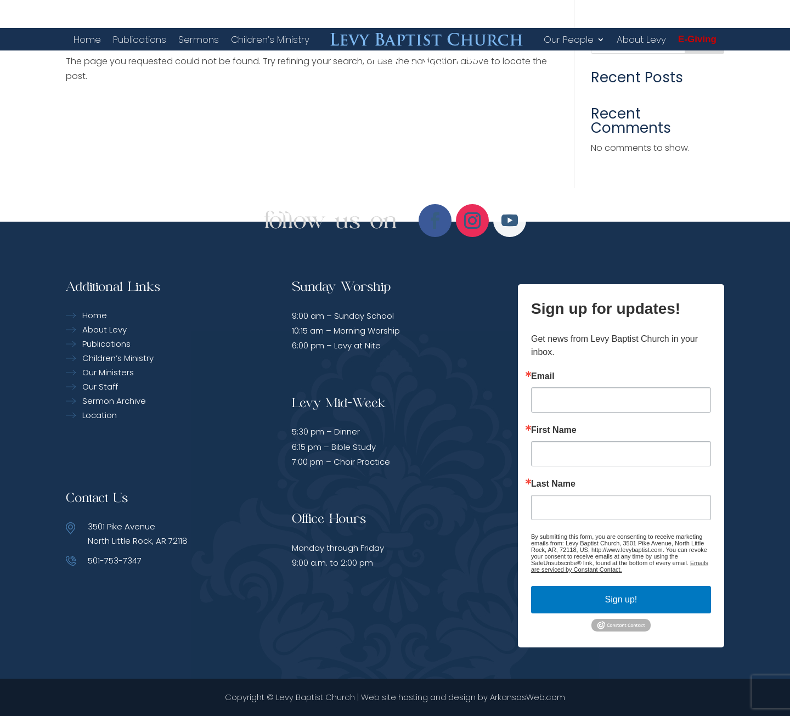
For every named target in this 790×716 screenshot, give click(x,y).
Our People (569, 39)
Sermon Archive (114, 401)
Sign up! (621, 599)
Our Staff (100, 386)
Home (87, 39)
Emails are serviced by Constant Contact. (619, 566)
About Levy (641, 39)
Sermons (198, 39)
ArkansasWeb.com (527, 697)
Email (543, 376)
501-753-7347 (115, 560)
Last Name (553, 484)
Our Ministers (108, 372)
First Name (554, 430)
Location (99, 415)
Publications (139, 39)
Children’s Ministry (270, 39)
